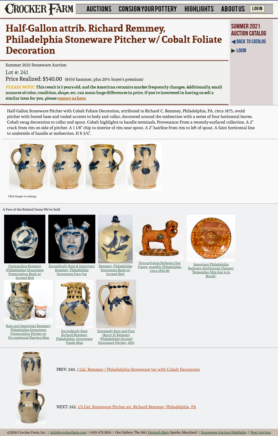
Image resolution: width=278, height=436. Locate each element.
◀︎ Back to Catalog (248, 41)
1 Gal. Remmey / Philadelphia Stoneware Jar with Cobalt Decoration (138, 369)
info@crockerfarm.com (68, 432)
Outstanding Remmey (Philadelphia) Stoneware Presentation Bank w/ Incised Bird (25, 272)
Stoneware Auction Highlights (223, 432)
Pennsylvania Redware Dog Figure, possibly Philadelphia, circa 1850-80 (160, 267)
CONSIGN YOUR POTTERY (148, 8)
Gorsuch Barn (158, 432)
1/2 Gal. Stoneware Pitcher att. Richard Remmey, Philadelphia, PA (137, 406)
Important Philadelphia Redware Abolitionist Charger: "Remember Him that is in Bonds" (211, 270)
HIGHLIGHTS (199, 8)
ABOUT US (233, 8)
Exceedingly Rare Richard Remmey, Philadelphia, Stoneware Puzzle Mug (74, 337)
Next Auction (260, 432)
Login (241, 50)
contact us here (71, 98)
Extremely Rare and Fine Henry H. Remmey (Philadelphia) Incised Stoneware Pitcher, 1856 (116, 337)
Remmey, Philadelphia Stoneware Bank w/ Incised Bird (115, 270)
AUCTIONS (98, 8)
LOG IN (257, 8)
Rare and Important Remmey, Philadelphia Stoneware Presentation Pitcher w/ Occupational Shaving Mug (28, 331)
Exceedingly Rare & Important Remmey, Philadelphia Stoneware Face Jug (72, 270)
